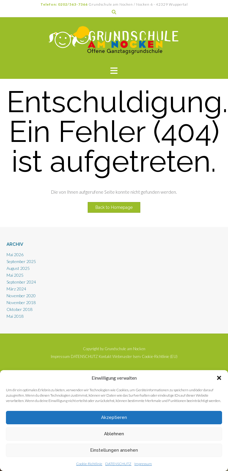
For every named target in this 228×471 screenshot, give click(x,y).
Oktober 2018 (19, 309)
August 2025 (18, 268)
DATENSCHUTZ (118, 463)
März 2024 (16, 288)
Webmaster (122, 357)
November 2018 (21, 302)
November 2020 (21, 295)
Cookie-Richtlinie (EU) (159, 357)
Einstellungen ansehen (114, 450)
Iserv (137, 357)
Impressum (143, 463)
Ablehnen (114, 433)
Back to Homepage (114, 207)
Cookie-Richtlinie (89, 463)
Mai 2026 (15, 254)
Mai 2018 (15, 316)
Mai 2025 (15, 275)
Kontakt (105, 357)
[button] (219, 378)
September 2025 (21, 261)
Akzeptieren (114, 417)
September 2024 (21, 281)
